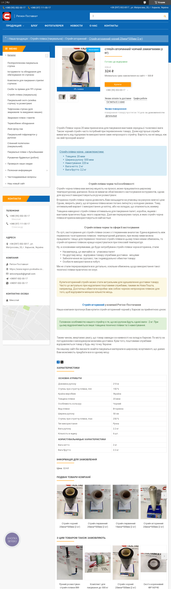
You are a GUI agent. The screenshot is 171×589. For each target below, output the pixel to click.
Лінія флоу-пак (15, 129)
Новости (76, 25)
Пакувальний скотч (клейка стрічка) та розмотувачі (22, 102)
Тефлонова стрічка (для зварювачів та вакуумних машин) (25, 110)
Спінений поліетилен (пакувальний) (18, 145)
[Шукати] (164, 16)
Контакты (111, 25)
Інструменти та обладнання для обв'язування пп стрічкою (24, 73)
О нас (93, 25)
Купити (117, 84)
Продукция (13, 25)
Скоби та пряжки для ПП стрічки (24, 89)
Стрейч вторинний (76, 38)
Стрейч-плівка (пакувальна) (46, 38)
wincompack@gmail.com (22, 274)
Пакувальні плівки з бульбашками (25, 152)
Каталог (12, 55)
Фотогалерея (54, 25)
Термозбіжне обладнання (21, 123)
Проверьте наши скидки (20, 163)
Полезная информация (20, 170)
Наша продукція (18, 38)
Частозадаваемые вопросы (22, 177)
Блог (34, 25)
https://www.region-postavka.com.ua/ (27, 269)
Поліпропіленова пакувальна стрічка (23, 64)
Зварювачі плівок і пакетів (21, 117)
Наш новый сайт (16, 183)
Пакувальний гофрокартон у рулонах (22, 136)
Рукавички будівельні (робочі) (23, 157)
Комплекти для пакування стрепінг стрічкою (26, 82)
